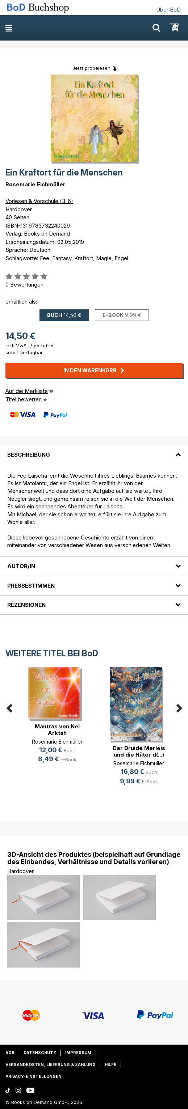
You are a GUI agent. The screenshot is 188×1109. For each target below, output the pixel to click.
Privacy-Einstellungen (33, 1076)
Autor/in (21, 566)
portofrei (43, 345)
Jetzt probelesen (91, 68)
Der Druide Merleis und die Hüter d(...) (139, 751)
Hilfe (110, 1064)
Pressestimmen (31, 585)
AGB (9, 1052)
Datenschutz (40, 1052)
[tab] (94, 450)
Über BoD (168, 9)
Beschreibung (28, 454)
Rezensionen (26, 604)
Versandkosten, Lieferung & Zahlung (50, 1064)
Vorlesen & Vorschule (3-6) (39, 201)
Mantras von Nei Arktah (57, 729)
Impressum (78, 1052)
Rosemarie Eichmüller (35, 184)
